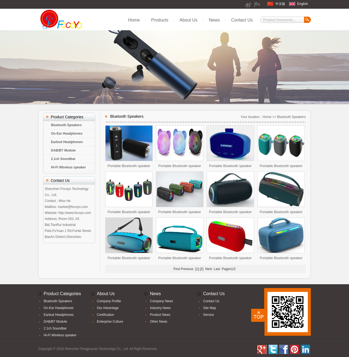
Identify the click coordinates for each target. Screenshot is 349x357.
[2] (201, 269)
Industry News (160, 308)
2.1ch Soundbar (63, 159)
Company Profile (109, 301)
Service (208, 315)
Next (208, 269)
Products (160, 20)
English (302, 4)
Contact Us (242, 20)
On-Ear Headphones (66, 133)
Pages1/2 (229, 269)
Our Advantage (108, 308)
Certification (105, 315)
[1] (197, 269)
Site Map (209, 308)
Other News (158, 321)
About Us (188, 20)
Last (217, 269)
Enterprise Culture (110, 321)
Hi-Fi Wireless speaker (68, 167)
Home (134, 20)
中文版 (280, 4)
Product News (160, 315)
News (214, 20)
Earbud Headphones (67, 142)
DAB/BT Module (63, 150)
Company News (161, 301)
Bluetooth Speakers (66, 125)
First (176, 269)
